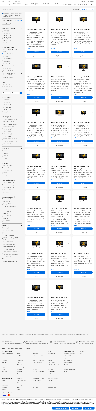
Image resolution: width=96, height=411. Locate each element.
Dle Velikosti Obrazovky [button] (12, 28)
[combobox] (87, 9)
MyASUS (66, 371)
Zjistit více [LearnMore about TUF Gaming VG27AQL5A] (36, 272)
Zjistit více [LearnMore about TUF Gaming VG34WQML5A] (83, 228)
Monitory (4, 380)
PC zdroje (19, 376)
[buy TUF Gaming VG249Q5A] (58, 77)
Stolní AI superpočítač (37, 362)
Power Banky (35, 387)
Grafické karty (20, 369)
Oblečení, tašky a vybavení (38, 378)
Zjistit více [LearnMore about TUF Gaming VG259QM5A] (83, 51)
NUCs (18, 353)
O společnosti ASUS (52, 353)
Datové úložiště (20, 382)
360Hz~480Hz (8, 190)
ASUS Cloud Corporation (54, 364)
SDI (5, 175)
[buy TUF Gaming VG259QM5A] (82, 29)
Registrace (80, 4)
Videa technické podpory (69, 369)
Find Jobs (50, 369)
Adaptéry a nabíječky (37, 382)
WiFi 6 (18, 389)
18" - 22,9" (6, 33)
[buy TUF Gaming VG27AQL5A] (35, 254)
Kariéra (50, 360)
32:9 (5, 151)
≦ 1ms (6, 228)
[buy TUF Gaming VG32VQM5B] (35, 297)
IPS (5, 233)
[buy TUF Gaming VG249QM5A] (82, 122)
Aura (49, 385)
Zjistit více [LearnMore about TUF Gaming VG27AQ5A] (59, 272)
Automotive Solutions (53, 376)
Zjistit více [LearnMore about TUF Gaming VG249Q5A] (59, 97)
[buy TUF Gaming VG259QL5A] (58, 166)
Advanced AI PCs (52, 387)
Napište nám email (68, 362)
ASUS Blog (50, 380)
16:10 (5, 156)
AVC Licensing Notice (53, 378)
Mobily (87, 1)
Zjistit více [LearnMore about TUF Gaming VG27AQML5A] (59, 228)
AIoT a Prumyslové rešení (38, 360)
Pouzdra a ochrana (37, 380)
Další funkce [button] (12, 225)
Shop (85, 4)
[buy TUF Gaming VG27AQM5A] (59, 297)
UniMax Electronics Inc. (53, 367)
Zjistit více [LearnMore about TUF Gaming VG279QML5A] (36, 141)
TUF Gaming (28, 348)
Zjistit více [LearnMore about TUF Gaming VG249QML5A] (83, 97)
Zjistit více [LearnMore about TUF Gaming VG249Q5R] (83, 183)
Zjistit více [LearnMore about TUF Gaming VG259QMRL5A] (36, 51)
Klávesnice (35, 369)
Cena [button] (12, 82)
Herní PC (4, 389)
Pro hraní (4, 374)
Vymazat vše (18, 20)
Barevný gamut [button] (12, 211)
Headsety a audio (36, 373)
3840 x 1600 (7, 131)
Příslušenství (4, 360)
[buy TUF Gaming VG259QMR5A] (59, 29)
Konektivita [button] (12, 163)
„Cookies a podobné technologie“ (8, 404)
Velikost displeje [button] (12, 97)
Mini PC (19, 355)
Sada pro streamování (37, 376)
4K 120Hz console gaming (11, 251)
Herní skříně (19, 371)
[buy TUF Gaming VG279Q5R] (34, 166)
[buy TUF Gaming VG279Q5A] (34, 77)
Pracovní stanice (20, 358)
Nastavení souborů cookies (60, 408)
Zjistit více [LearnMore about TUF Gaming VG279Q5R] (36, 183)
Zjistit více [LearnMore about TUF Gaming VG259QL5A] (59, 183)
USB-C (6, 173)
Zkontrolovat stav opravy (69, 353)
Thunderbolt (7, 170)
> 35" (5, 42)
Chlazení (19, 373)
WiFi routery (35, 353)
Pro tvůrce (4, 369)
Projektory (4, 383)
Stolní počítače (5, 387)
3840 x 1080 (7, 134)
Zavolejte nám (67, 364)
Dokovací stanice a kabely (38, 385)
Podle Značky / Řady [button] (12, 47)
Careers (50, 355)
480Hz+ (6, 192)
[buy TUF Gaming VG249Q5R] (81, 166)
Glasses (19, 362)
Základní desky (20, 367)
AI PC (49, 373)
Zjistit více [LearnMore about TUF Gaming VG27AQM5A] (59, 314)
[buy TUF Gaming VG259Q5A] (81, 254)
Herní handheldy (5, 358)
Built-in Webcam (8, 230)
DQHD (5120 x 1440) (9, 126)
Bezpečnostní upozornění (69, 367)
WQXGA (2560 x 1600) (10, 139)
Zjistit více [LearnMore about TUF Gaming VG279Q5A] (36, 97)
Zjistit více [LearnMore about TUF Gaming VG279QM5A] (59, 141)
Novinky (50, 358)
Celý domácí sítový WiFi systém (40, 355)
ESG (81, 353)
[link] (4, 4)
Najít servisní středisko (69, 355)
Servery (34, 364)
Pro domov (4, 365)
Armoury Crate (51, 382)
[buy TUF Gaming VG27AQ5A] (58, 254)
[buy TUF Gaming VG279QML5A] (35, 122)
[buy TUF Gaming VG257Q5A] (34, 208)
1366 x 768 (7, 144)
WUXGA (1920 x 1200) (10, 141)
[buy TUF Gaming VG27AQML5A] (59, 208)
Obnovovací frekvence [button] (12, 180)
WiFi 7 (18, 387)
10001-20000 (7, 87)
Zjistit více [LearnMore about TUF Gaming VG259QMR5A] (59, 51)
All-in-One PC (5, 385)
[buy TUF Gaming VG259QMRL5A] (36, 29)
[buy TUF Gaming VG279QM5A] (59, 122)
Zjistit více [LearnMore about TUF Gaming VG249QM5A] (83, 141)
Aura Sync (7, 256)
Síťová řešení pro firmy (38, 358)
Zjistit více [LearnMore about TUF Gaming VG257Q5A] (36, 228)
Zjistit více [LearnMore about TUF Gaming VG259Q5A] (83, 272)
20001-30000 (7, 89)
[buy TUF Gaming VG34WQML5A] (83, 208)
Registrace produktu (68, 358)
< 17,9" (6, 31)
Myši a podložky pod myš (38, 371)
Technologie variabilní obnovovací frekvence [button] (12, 198)
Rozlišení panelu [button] (12, 117)
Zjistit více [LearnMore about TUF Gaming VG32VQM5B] (36, 314)
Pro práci (4, 367)
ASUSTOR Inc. (51, 362)
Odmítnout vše (76, 408)
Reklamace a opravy (68, 360)
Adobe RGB (7, 216)
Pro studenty (4, 371)
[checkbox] (12, 31)
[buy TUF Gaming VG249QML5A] (82, 77)
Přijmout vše (88, 408)
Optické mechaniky (21, 380)
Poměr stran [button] (12, 148)
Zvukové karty (20, 378)
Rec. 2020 (6, 221)
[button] (83, 1)
